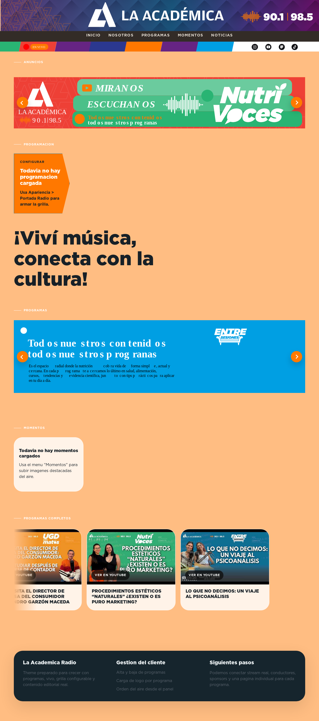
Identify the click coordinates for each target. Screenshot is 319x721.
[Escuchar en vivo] (36, 47)
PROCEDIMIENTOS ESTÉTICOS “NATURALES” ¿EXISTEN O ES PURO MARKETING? (131, 596)
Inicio (93, 35)
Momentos (190, 35)
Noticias (222, 35)
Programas (155, 35)
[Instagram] (254, 47)
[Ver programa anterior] (22, 356)
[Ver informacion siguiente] (296, 102)
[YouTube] (268, 47)
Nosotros (121, 35)
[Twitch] (281, 47)
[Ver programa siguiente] (296, 356)
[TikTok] (295, 47)
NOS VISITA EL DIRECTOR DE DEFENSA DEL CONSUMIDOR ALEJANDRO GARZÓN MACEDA (38, 596)
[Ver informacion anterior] (22, 102)
